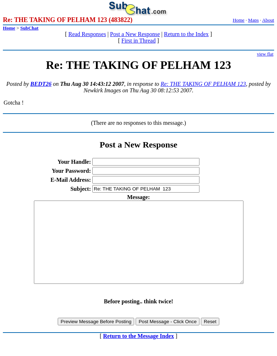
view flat (265, 54)
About (268, 20)
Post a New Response (135, 34)
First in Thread (139, 41)
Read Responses (87, 34)
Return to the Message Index (138, 352)
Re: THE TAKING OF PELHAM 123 (203, 84)
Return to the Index (186, 34)
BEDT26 (41, 84)
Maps (253, 20)
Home (239, 20)
